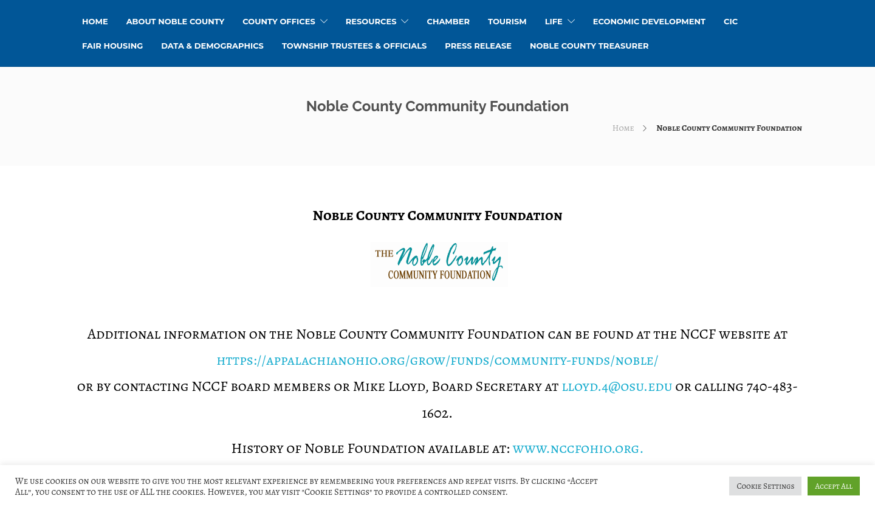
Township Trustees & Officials (354, 45)
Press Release (478, 45)
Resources (371, 21)
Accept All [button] (834, 486)
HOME (95, 21)
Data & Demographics (212, 45)
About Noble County (175, 21)
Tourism (507, 21)
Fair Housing (112, 45)
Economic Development (649, 21)
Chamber (448, 21)
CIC (731, 21)
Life (554, 21)
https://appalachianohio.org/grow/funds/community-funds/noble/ (437, 360)
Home (623, 128)
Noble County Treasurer (589, 45)
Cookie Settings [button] (765, 486)
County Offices (278, 21)
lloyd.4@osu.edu (616, 386)
